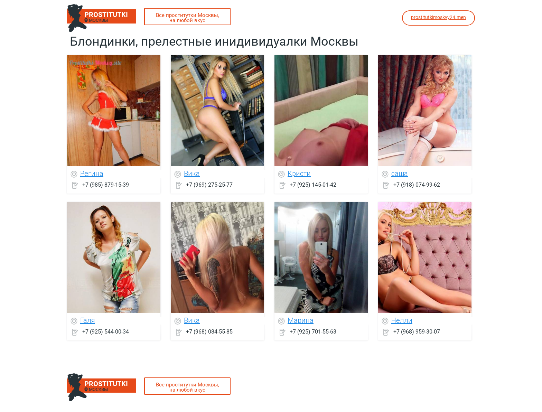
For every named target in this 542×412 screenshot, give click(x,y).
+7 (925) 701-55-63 (313, 331)
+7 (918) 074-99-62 (416, 184)
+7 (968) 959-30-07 (416, 331)
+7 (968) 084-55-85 (209, 331)
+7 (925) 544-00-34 (105, 331)
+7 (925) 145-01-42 (313, 184)
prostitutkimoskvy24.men (438, 17)
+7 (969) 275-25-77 (209, 184)
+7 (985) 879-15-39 (105, 184)
